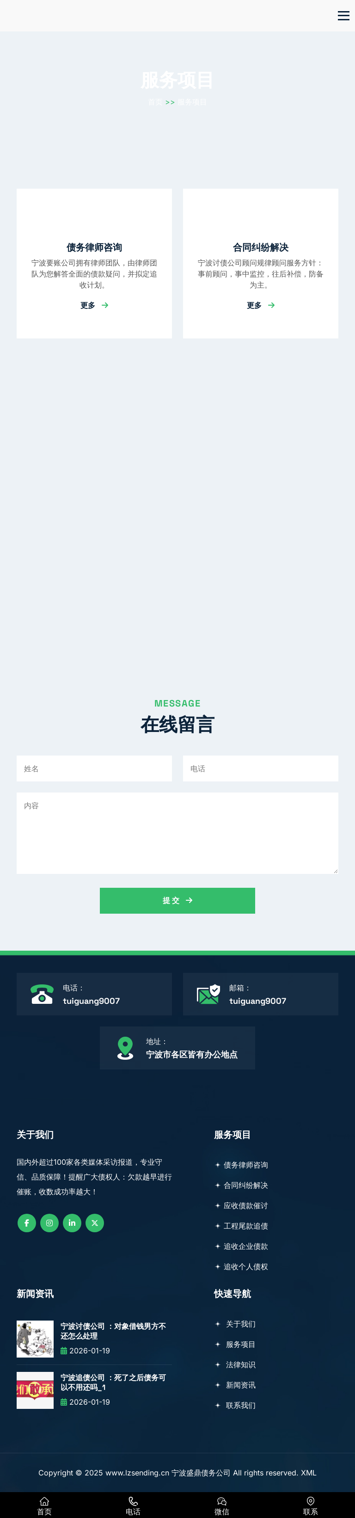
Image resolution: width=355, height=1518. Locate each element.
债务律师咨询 (94, 247)
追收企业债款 (241, 1246)
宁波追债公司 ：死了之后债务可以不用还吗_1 (113, 1382)
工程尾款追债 (241, 1225)
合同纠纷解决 (260, 247)
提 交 (177, 900)
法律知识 (235, 1364)
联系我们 (235, 1405)
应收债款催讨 (241, 1205)
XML (309, 1472)
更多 (94, 305)
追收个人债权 (241, 1266)
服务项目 (192, 101)
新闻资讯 (235, 1384)
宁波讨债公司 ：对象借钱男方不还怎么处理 (113, 1331)
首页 (155, 101)
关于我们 (235, 1323)
